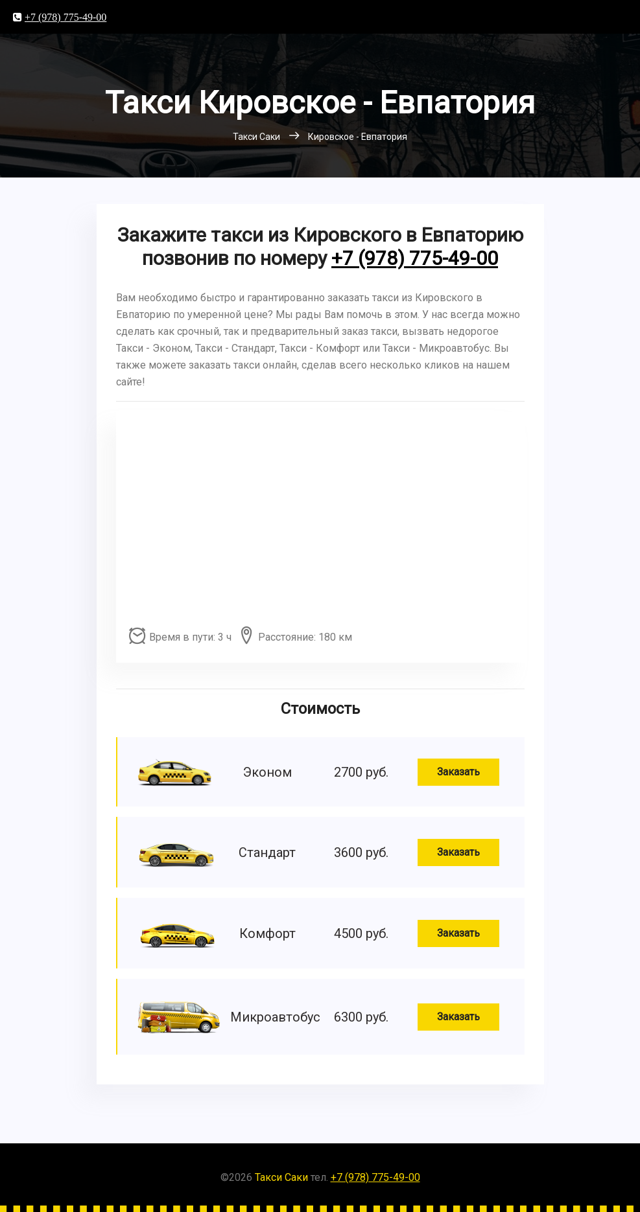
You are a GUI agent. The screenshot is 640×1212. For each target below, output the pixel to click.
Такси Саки (281, 1177)
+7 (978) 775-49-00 (65, 17)
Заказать (458, 772)
